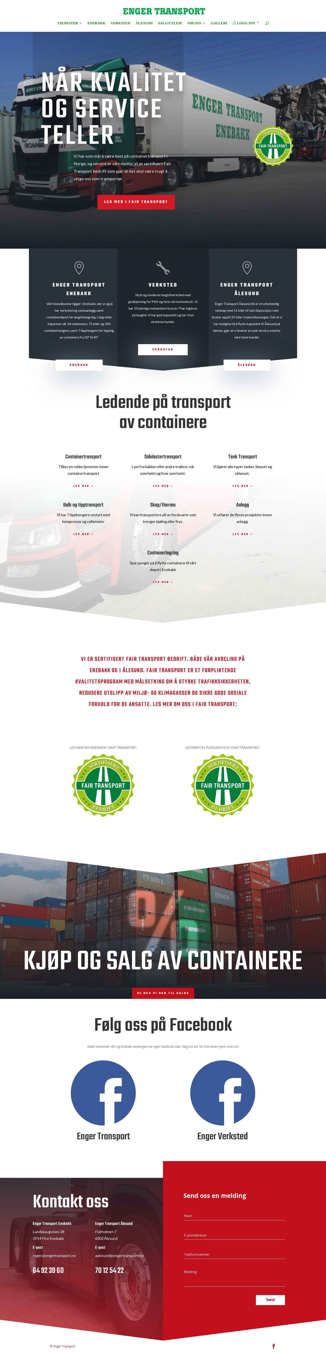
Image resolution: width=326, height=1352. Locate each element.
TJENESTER (67, 23)
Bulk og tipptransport (83, 505)
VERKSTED (120, 23)
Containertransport (83, 457)
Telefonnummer (197, 1254)
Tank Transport (242, 457)
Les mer (81, 486)
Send (270, 1300)
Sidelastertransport (162, 457)
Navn (188, 1215)
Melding (190, 1271)
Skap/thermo (163, 505)
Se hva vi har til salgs (163, 993)
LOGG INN (244, 23)
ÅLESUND (144, 23)
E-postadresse (195, 1235)
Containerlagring (163, 553)
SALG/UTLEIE (170, 23)
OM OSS (194, 23)
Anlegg (242, 505)
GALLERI (219, 23)
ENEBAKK (96, 23)
